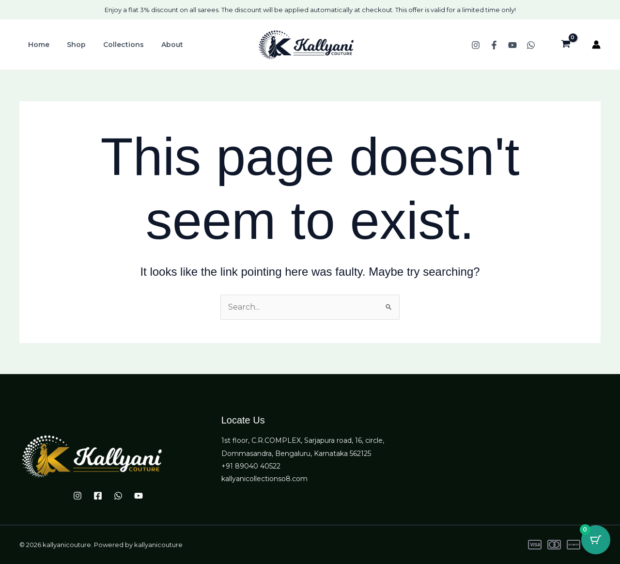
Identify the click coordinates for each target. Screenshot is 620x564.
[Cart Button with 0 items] (595, 539)
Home (36, 44)
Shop (70, 44)
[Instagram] (475, 45)
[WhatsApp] (531, 45)
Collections (113, 44)
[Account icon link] (596, 44)
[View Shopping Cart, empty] (565, 44)
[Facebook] (494, 45)
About (159, 44)
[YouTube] (512, 45)
